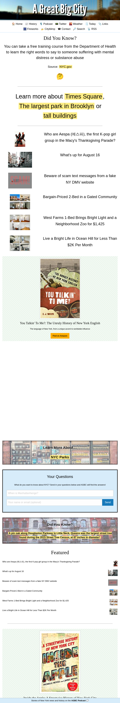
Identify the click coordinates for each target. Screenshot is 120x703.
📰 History (31, 23)
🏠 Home (17, 23)
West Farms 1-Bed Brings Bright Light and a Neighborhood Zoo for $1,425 (35, 600)
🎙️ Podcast (46, 23)
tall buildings (60, 115)
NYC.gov (66, 66)
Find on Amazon (60, 336)
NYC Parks (60, 457)
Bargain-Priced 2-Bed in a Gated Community (22, 591)
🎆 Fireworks (30, 28)
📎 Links (103, 23)
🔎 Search (79, 28)
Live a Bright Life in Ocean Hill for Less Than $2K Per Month (29, 610)
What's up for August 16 (13, 571)
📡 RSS (92, 28)
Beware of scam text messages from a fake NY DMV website (29, 581)
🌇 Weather (75, 23)
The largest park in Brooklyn (56, 106)
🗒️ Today (90, 23)
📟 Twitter (61, 23)
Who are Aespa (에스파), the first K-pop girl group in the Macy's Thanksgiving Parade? (41, 561)
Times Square (83, 96)
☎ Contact (64, 28)
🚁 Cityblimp (48, 28)
